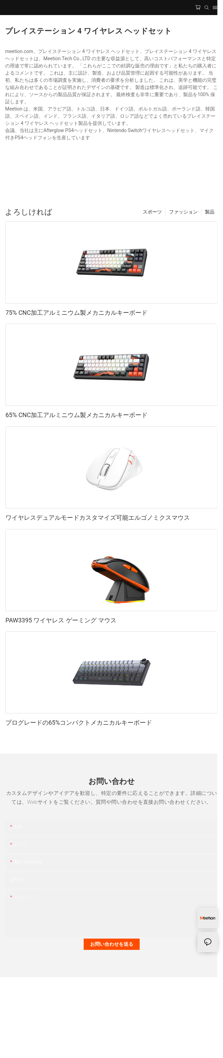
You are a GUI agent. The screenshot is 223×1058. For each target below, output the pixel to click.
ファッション (183, 212)
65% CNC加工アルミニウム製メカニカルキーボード (76, 414)
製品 (209, 212)
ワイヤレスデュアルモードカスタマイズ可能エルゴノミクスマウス (97, 517)
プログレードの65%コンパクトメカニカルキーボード (78, 722)
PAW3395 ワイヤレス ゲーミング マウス (60, 620)
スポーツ (152, 212)
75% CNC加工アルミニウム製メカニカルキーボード (76, 312)
